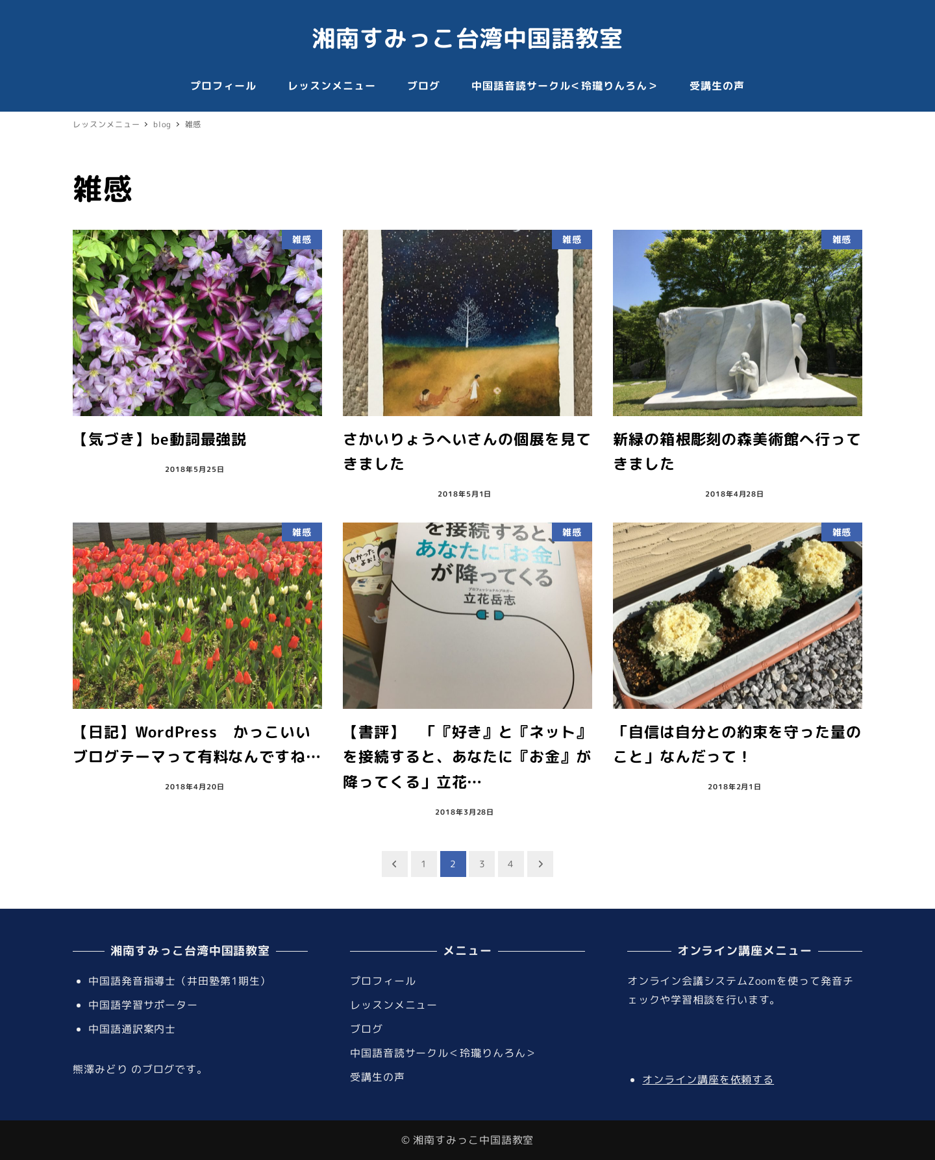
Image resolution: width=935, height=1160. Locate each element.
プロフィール (383, 981)
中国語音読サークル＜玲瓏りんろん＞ (443, 1053)
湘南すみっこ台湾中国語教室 (467, 38)
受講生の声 (377, 1077)
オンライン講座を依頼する (708, 1079)
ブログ (366, 1029)
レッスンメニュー (394, 1005)
